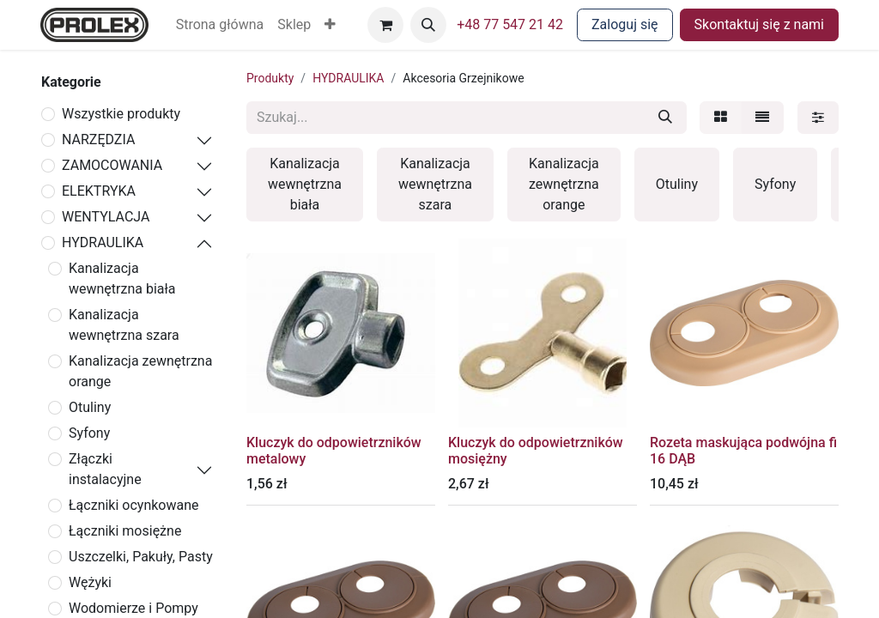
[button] (330, 25)
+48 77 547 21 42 (510, 24)
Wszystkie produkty (121, 114)
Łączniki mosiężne (125, 531)
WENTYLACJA (105, 217)
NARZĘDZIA (98, 139)
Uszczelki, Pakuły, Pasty (141, 556)
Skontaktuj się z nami (759, 24)
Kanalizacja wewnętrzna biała (122, 278)
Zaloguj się (624, 24)
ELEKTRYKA (99, 191)
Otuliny (90, 407)
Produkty (270, 78)
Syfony (89, 433)
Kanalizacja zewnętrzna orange (140, 371)
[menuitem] (220, 25)
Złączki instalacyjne (105, 469)
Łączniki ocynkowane (134, 505)
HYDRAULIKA (102, 242)
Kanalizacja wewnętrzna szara (124, 324)
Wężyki (90, 582)
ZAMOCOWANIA (112, 165)
